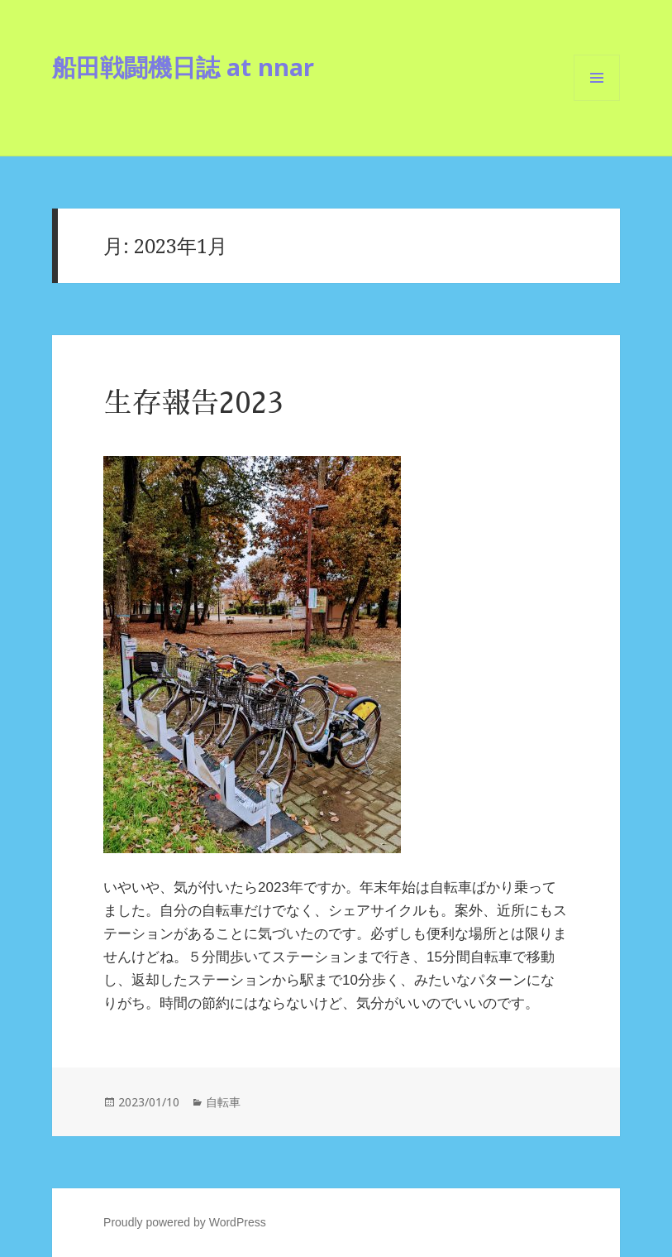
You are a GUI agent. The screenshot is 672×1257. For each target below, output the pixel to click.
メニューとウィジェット (596, 100)
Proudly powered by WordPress (184, 1222)
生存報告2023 (193, 403)
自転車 (223, 1102)
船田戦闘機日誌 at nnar (183, 66)
